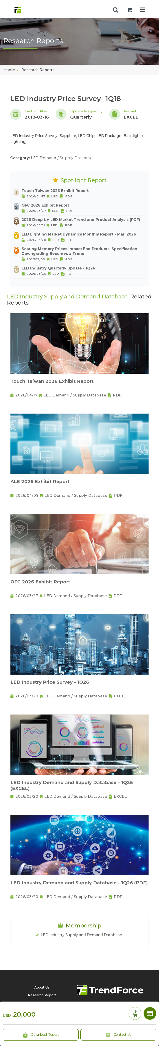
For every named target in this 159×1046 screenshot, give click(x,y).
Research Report (42, 995)
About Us (42, 987)
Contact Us (118, 1035)
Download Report (40, 1035)
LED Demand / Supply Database (61, 158)
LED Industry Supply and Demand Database (81, 935)
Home (9, 70)
